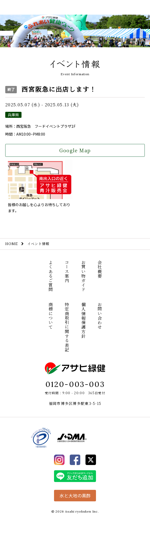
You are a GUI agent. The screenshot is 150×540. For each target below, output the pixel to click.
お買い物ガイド (83, 276)
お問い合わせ (100, 315)
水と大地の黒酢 (75, 495)
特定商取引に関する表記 (67, 327)
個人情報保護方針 (83, 320)
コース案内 (67, 271)
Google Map (74, 150)
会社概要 (100, 269)
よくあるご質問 (50, 276)
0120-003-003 (75, 384)
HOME (11, 244)
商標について (50, 315)
